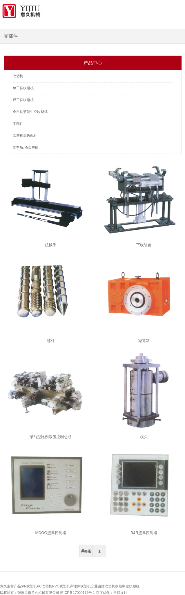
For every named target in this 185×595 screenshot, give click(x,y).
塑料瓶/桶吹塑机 (25, 147)
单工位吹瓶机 (23, 88)
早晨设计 (120, 593)
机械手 (50, 245)
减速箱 (144, 341)
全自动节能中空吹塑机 (30, 112)
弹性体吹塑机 (80, 586)
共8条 (86, 551)
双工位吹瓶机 (23, 100)
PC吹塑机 (44, 586)
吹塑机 (18, 76)
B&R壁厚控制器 (143, 533)
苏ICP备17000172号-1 (77, 593)
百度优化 (103, 593)
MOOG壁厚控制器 (50, 533)
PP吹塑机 (29, 586)
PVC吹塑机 (61, 586)
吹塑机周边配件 (25, 136)
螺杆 (51, 341)
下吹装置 (143, 245)
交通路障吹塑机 (103, 586)
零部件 (18, 124)
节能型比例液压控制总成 (50, 437)
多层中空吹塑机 (127, 586)
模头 (144, 437)
